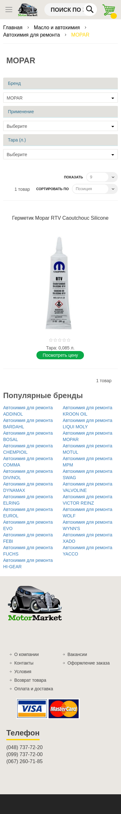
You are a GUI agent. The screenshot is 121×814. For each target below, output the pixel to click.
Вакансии (77, 654)
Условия (22, 671)
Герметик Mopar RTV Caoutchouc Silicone (60, 218)
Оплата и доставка (33, 688)
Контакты (23, 663)
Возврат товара (30, 680)
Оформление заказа (88, 663)
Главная (13, 27)
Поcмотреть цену (60, 355)
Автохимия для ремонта (32, 35)
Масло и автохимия (57, 27)
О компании (26, 654)
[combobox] (70, 9)
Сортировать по (52, 189)
